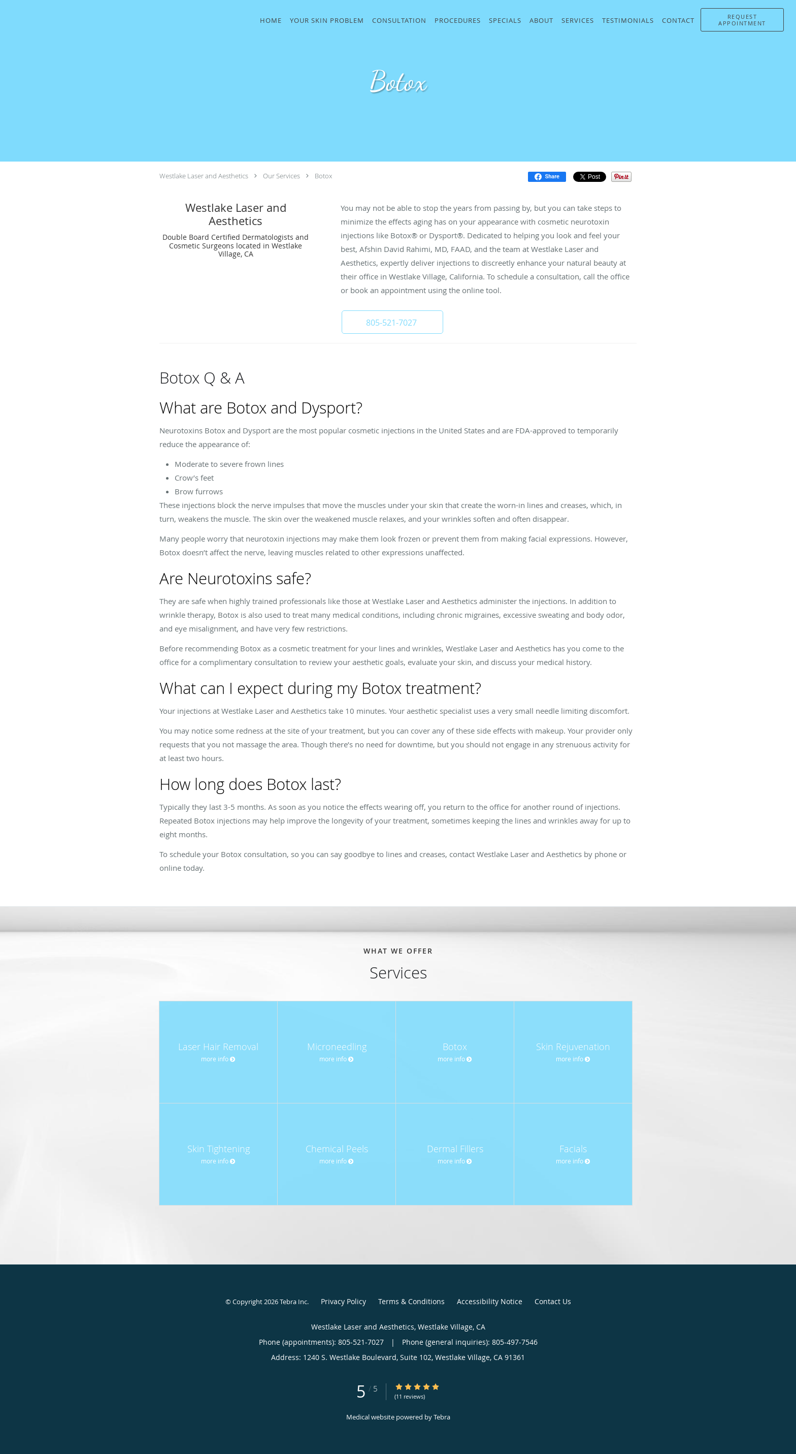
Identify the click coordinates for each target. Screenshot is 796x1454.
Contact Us (553, 1301)
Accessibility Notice (489, 1301)
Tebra (442, 1416)
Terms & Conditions (411, 1301)
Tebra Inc (293, 1301)
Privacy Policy (343, 1301)
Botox (323, 175)
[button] (742, 19)
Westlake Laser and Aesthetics (203, 175)
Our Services (281, 175)
